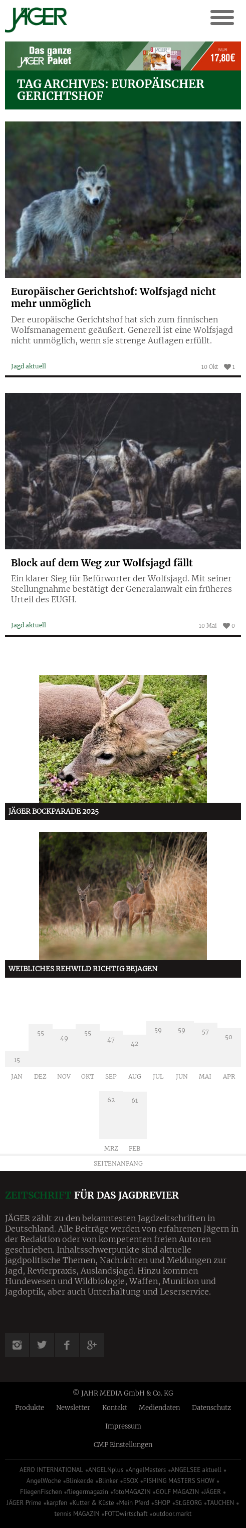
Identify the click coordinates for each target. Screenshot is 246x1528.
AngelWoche (44, 1481)
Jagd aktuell (28, 366)
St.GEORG (188, 1503)
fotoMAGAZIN (132, 1492)
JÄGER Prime (24, 1503)
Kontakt (114, 1408)
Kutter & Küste (93, 1503)
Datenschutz (211, 1408)
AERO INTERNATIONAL (51, 1470)
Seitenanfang (118, 1163)
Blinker (108, 1481)
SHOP (162, 1503)
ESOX (130, 1481)
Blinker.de (80, 1481)
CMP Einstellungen (123, 1445)
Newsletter (73, 1408)
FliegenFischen (41, 1492)
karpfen (57, 1503)
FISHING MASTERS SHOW (178, 1481)
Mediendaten (159, 1408)
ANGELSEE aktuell (196, 1470)
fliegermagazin (87, 1492)
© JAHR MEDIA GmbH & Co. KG (123, 1393)
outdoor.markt (172, 1514)
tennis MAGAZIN (77, 1514)
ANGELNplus (105, 1470)
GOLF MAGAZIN (177, 1492)
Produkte (29, 1408)
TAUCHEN (220, 1503)
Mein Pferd (134, 1503)
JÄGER (212, 1492)
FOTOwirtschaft (126, 1514)
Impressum (123, 1426)
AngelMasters (147, 1470)
